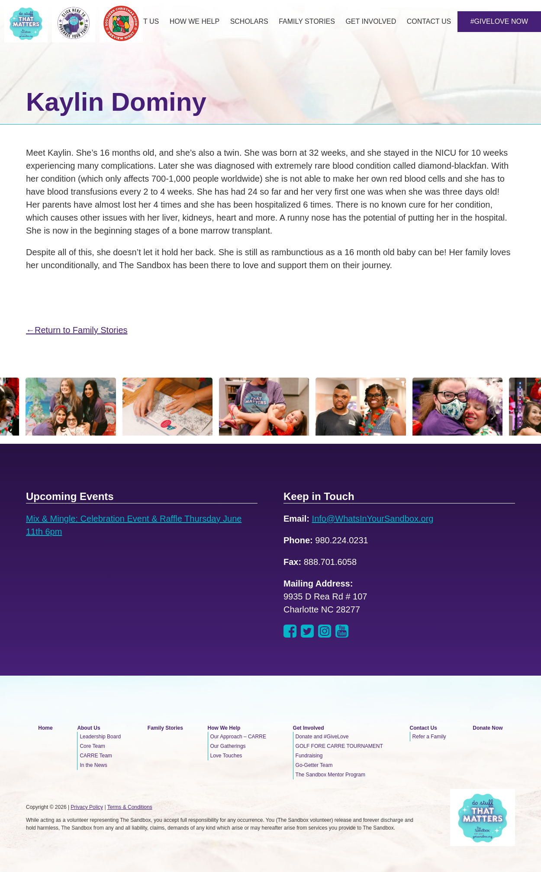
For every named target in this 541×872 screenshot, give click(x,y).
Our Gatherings (228, 746)
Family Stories (165, 728)
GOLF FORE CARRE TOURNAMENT (339, 746)
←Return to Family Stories (77, 330)
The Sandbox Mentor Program (330, 775)
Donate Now (487, 728)
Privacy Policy (87, 807)
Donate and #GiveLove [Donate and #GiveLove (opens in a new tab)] (322, 737)
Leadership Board (100, 737)
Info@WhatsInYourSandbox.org (373, 518)
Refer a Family (429, 737)
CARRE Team (96, 756)
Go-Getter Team (314, 765)
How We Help (224, 728)
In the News (93, 765)
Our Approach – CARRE (238, 737)
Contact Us (423, 728)
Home (45, 728)
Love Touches (226, 756)
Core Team (92, 746)
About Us (88, 728)
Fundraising (309, 756)
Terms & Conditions (129, 807)
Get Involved (308, 728)
